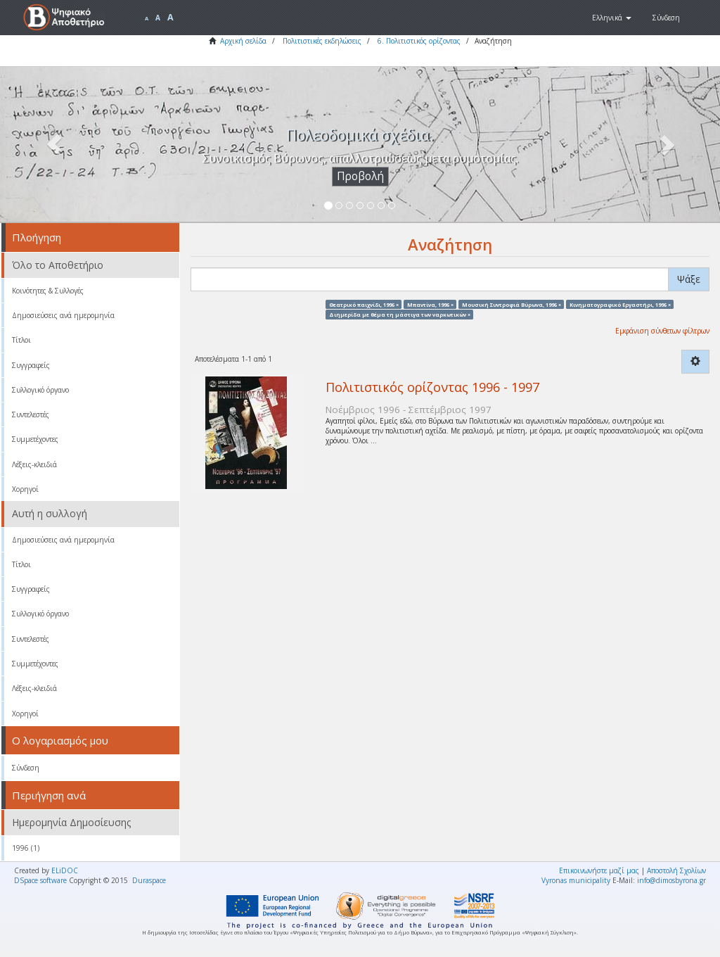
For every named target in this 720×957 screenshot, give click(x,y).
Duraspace (149, 880)
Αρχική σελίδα (243, 41)
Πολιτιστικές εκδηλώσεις (322, 41)
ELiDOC (64, 870)
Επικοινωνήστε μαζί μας (599, 870)
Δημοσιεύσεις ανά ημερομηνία (63, 315)
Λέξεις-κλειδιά (34, 464)
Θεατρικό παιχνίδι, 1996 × (364, 304)
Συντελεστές (30, 414)
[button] (611, 17)
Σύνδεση (25, 768)
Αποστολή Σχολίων (676, 870)
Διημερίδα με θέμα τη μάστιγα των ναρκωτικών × (399, 313)
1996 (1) (25, 848)
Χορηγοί (25, 489)
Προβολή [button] (360, 176)
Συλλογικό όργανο (40, 390)
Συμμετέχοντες (35, 439)
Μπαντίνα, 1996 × (430, 304)
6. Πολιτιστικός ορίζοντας (419, 41)
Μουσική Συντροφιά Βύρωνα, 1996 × (511, 304)
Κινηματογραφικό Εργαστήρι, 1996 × (620, 304)
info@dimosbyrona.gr (671, 880)
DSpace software (40, 880)
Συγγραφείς (31, 365)
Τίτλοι (21, 340)
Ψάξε (688, 279)
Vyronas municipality (575, 880)
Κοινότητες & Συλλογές (48, 291)
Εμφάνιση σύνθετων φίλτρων (662, 331)
